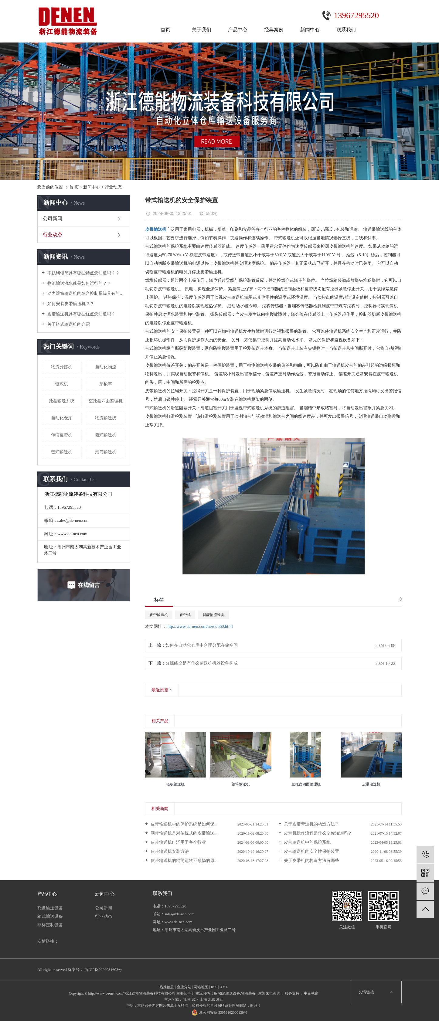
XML (224, 987)
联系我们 (346, 29)
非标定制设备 (50, 925)
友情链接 (366, 992)
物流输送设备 (229, 993)
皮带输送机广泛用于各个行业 (177, 842)
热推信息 (166, 987)
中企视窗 (310, 993)
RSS (214, 987)
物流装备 (248, 993)
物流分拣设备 (206, 993)
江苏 (187, 999)
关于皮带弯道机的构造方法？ (311, 824)
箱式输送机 (105, 435)
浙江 (219, 999)
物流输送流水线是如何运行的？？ (78, 283)
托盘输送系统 (61, 401)
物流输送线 (105, 418)
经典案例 (274, 29)
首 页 (74, 187)
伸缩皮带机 (61, 435)
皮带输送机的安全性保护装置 (311, 851)
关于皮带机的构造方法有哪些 (311, 860)
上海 (203, 999)
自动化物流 (105, 367)
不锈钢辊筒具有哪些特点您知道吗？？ (83, 273)
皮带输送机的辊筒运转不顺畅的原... (183, 860)
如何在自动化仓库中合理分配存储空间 (201, 645)
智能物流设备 (213, 615)
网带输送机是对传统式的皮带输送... (183, 833)
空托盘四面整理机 (106, 401)
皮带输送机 (159, 615)
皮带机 (185, 615)
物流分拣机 (61, 367)
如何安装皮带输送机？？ (70, 303)
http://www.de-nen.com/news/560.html (199, 626)
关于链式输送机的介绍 (68, 324)
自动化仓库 (61, 418)
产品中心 (237, 29)
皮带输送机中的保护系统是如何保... (183, 824)
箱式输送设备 (50, 916)
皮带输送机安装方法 (169, 851)
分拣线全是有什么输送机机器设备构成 (201, 663)
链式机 (61, 384)
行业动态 (113, 187)
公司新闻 (52, 218)
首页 (165, 29)
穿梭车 (105, 384)
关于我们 (201, 29)
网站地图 (201, 987)
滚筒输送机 (105, 452)
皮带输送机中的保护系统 (307, 842)
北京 (211, 999)
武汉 (195, 999)
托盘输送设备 (50, 908)
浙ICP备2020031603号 (103, 969)
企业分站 (184, 987)
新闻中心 (310, 29)
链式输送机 (61, 452)
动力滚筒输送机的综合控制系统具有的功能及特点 (85, 293)
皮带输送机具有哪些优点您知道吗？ (80, 314)
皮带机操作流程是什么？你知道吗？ (317, 833)
